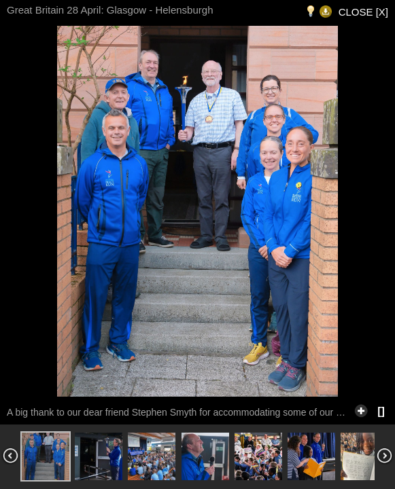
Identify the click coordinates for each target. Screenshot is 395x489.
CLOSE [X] (363, 12)
